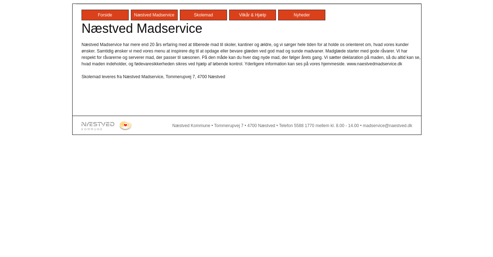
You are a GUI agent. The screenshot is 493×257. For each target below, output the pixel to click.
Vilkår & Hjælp (252, 14)
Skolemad (203, 14)
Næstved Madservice (154, 14)
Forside (105, 14)
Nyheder (302, 14)
